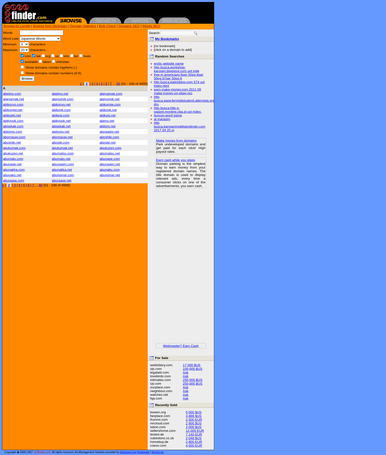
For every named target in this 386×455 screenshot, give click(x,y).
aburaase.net (61, 180)
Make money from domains (176, 140)
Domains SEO (129, 26)
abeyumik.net (109, 99)
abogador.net (109, 131)
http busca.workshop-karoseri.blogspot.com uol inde (176, 69)
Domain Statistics (83, 26)
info (66, 56)
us (57, 56)
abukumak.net (62, 148)
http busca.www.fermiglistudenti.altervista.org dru (184, 100)
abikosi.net (107, 115)
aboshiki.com (109, 137)
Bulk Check (107, 26)
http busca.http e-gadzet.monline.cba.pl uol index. (178, 110)
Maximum (10, 50)
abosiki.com (61, 142)
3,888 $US (194, 416)
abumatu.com (13, 159)
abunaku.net (12, 175)
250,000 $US (192, 380)
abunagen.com (63, 164)
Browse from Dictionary (50, 26)
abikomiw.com (109, 104)
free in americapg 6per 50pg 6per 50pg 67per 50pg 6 (178, 76)
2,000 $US (194, 427)
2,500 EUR (194, 419)
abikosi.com (61, 115)
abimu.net (106, 121)
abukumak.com (14, 148)
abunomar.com (63, 175)
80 (118, 84)
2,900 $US (194, 423)
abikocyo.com (13, 104)
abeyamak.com (110, 93)
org (48, 56)
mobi (86, 56)
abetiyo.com (12, 93)
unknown (62, 62)
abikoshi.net (12, 115)
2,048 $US (194, 438)
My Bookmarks (167, 39)
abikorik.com (61, 110)
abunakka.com (14, 169)
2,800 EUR (194, 442)
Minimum (9, 44)
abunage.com (109, 159)
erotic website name (169, 63)
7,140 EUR (194, 434)
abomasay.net (62, 137)
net (38, 56)
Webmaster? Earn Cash (181, 346)
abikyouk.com (13, 121)
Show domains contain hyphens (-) (51, 67)
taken (47, 62)
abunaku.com (109, 169)
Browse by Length (16, 26)
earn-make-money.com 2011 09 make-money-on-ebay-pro (177, 91)
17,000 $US (192, 365)
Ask (186, 372)
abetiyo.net (60, 93)
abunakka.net (62, 169)
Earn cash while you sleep (175, 160)
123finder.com (42, 452)
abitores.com (12, 131)
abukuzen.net (13, 153)
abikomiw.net (12, 110)
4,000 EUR (194, 445)
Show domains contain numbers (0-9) (53, 73)
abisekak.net (61, 126)
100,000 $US (192, 369)
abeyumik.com (63, 99)
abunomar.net (109, 175)
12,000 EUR (195, 431)
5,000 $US (194, 412)
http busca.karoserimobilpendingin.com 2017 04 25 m (179, 126)
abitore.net (107, 126)
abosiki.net (107, 142)
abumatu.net (61, 159)
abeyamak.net (13, 99)
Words (8, 33)
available (31, 62)
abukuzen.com (110, 148)
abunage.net (12, 164)
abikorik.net (108, 110)
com (28, 56)
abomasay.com (14, 137)
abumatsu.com (63, 153)
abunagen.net (109, 164)
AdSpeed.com (128, 452)
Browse (27, 78)
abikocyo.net (61, 104)
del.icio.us (157, 452)
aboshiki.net (12, 142)
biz (76, 56)
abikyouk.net (61, 121)
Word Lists (11, 38)
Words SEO (151, 26)
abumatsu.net (109, 153)
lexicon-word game (168, 115)
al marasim (162, 119)
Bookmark (143, 452)
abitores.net (60, 131)
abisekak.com (13, 126)
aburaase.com (13, 180)
